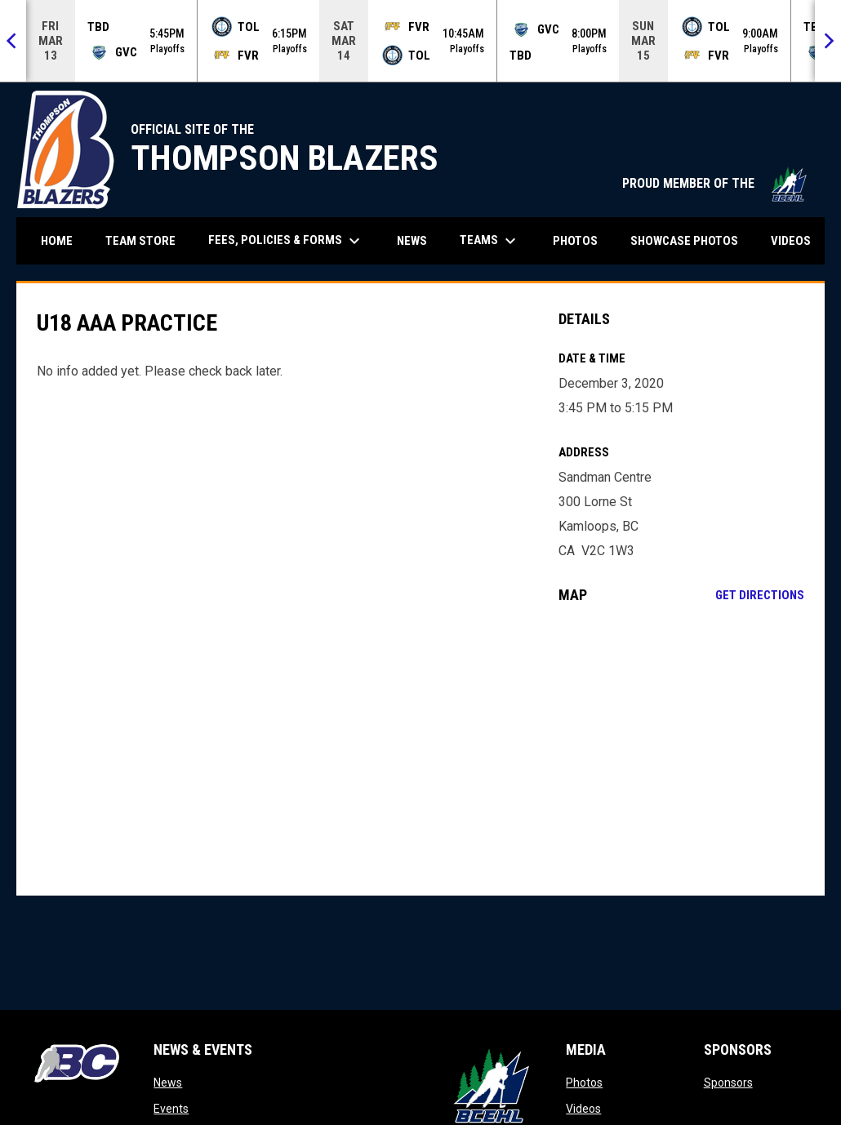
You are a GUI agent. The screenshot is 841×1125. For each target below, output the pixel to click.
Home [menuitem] (57, 240)
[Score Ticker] (420, 41)
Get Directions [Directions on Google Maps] (759, 595)
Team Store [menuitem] (146, 240)
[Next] (828, 41)
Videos (583, 1108)
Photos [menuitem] (575, 240)
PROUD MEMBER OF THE (715, 183)
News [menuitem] (412, 240)
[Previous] (13, 41)
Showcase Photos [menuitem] (690, 240)
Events (171, 1108)
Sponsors (728, 1082)
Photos (584, 1082)
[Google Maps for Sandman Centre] (681, 749)
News (168, 1082)
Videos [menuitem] (791, 240)
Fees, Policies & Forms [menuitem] (286, 241)
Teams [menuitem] (490, 241)
